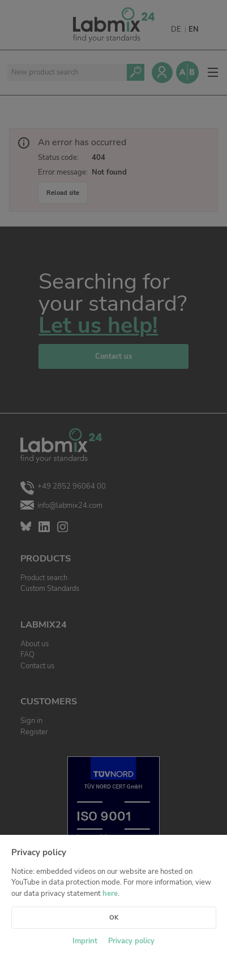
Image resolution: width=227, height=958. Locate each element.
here (110, 894)
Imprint (84, 941)
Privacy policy (131, 941)
